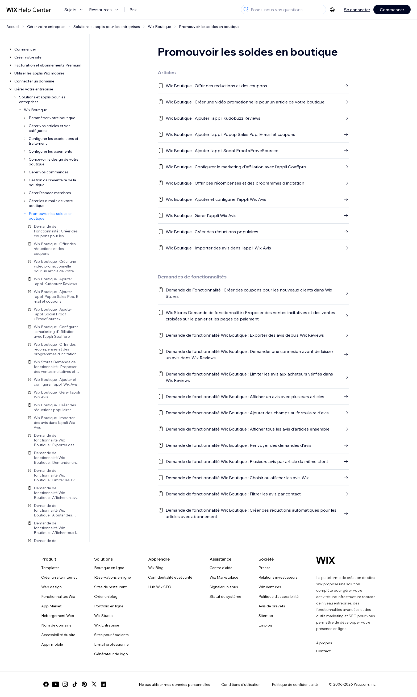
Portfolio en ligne (108, 606)
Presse (264, 567)
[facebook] (46, 684)
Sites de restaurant (110, 587)
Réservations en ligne (112, 577)
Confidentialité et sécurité (170, 577)
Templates (50, 567)
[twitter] (94, 684)
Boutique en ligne (109, 567)
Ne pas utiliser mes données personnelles (174, 684)
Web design (51, 587)
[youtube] (55, 684)
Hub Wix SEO (159, 587)
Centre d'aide (221, 567)
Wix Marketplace (224, 577)
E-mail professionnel (112, 644)
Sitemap (265, 615)
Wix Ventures (269, 587)
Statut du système (225, 596)
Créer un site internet (59, 577)
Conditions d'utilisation (241, 684)
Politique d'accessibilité (278, 596)
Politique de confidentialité (295, 684)
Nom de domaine (56, 625)
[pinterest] (84, 684)
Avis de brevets (271, 606)
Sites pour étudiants (111, 634)
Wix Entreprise (106, 625)
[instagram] (65, 684)
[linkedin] (103, 684)
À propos (324, 643)
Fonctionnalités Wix (58, 596)
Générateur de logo (111, 654)
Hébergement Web (57, 615)
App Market (51, 606)
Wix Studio (103, 615)
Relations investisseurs (278, 577)
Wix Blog (156, 567)
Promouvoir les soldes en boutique (209, 26)
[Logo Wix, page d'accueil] (325, 560)
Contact (323, 651)
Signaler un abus (224, 587)
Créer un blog (106, 596)
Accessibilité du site (58, 634)
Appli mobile (52, 644)
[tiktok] (75, 684)
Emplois (265, 625)
